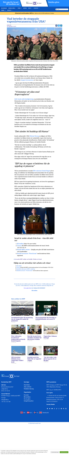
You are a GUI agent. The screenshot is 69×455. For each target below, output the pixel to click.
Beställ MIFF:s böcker (23, 249)
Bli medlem (4, 8)
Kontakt (26, 395)
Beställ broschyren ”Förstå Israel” (27, 253)
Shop (30, 8)
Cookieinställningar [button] (54, 452)
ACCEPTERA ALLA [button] (64, 452)
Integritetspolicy (29, 401)
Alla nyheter (27, 387)
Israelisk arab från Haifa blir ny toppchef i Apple (34, 359)
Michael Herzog (34, 136)
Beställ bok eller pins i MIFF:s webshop (25, 269)
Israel (3, 10)
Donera (19, 245)
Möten (25, 8)
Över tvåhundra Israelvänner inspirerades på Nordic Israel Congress (18, 338)
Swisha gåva (53, 2)
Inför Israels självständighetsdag (23, 99)
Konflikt (30, 259)
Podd (20, 8)
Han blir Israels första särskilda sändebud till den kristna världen (34, 337)
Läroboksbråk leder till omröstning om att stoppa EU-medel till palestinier (22, 319)
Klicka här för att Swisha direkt (57, 395)
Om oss (9, 10)
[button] (56, 26)
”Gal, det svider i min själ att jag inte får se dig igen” (50, 359)
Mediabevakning (29, 389)
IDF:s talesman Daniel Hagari (41, 171)
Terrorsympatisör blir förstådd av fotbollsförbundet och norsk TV (45, 318)
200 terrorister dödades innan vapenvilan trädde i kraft (17, 360)
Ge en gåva (27, 399)
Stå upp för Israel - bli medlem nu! (11, 3)
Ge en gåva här (27, 288)
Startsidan (27, 385)
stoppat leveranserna (27, 80)
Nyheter (36, 8)
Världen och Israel (37, 259)
